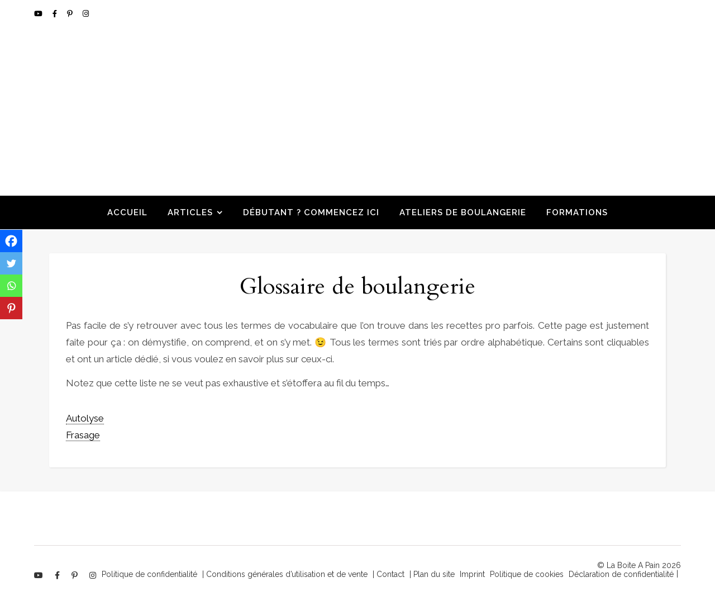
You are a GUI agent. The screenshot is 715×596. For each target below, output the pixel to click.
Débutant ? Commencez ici (311, 212)
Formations (577, 212)
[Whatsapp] (11, 286)
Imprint (472, 574)
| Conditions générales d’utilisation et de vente (285, 574)
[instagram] (86, 14)
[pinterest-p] (70, 14)
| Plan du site (432, 574)
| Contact (388, 574)
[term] (85, 418)
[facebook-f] (56, 14)
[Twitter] (11, 263)
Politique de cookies (527, 574)
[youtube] (39, 14)
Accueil (127, 212)
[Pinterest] (11, 308)
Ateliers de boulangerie (462, 212)
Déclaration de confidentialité (621, 574)
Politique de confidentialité (149, 574)
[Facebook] (11, 241)
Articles (190, 212)
